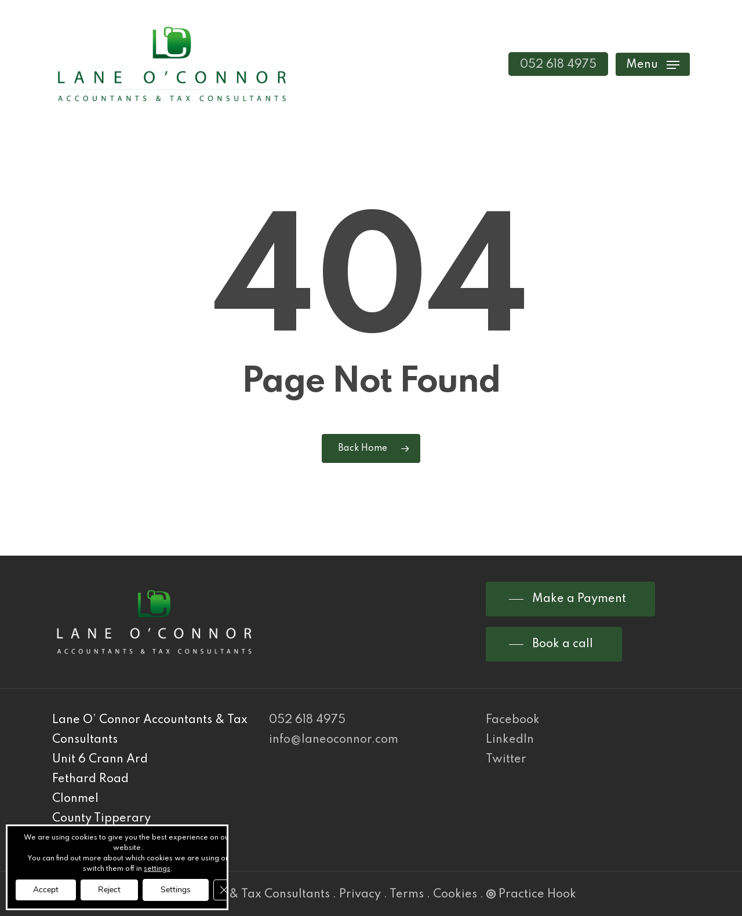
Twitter (506, 759)
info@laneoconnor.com (333, 740)
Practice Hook (531, 894)
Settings (176, 889)
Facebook (513, 720)
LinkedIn (510, 740)
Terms (407, 894)
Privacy (360, 894)
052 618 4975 (307, 720)
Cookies (455, 894)
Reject (109, 889)
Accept (46, 889)
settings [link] (157, 869)
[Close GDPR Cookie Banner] (223, 889)
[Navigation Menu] (653, 64)
